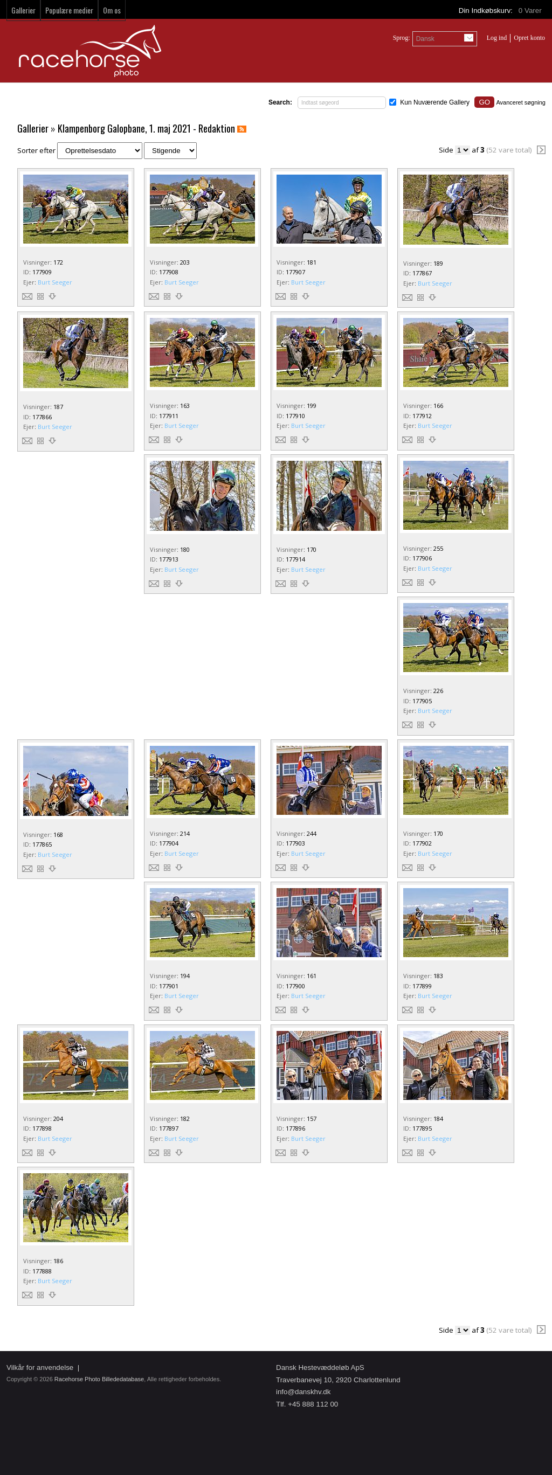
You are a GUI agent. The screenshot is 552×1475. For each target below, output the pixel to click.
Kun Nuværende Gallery (435, 102)
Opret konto (529, 37)
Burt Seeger (55, 282)
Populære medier (69, 10)
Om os (112, 10)
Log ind (497, 37)
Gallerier (23, 10)
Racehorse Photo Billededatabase (99, 1379)
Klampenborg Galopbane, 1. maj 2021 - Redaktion (146, 128)
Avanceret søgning (521, 102)
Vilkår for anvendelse (39, 1367)
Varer (531, 10)
